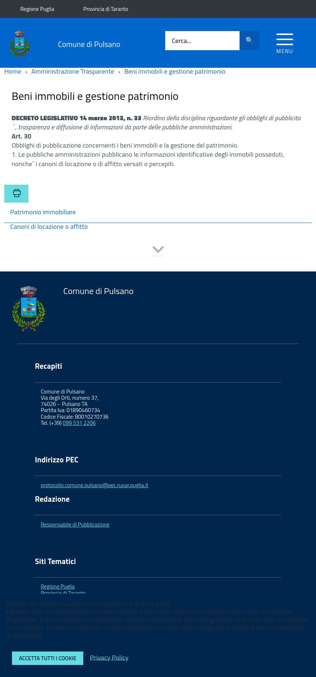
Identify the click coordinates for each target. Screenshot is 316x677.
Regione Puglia (37, 9)
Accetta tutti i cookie (47, 658)
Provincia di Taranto (105, 9)
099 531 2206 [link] (79, 423)
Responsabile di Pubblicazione (75, 524)
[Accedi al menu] (284, 42)
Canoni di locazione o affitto (49, 227)
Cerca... (181, 40)
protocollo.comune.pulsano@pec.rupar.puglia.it (94, 485)
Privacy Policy (109, 657)
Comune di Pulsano (89, 44)
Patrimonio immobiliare (43, 212)
